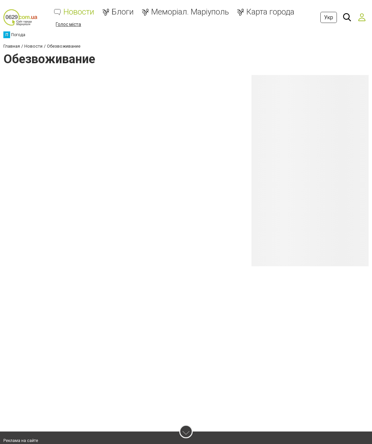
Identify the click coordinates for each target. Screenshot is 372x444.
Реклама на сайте (20, 440)
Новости (78, 12)
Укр (328, 17)
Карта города (270, 12)
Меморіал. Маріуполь (190, 12)
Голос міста (68, 24)
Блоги (123, 12)
